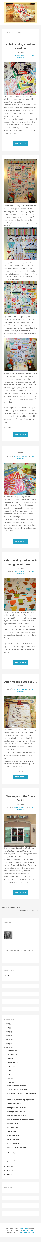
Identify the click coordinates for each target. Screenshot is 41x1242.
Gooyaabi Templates (26, 1237)
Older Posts (34, 915)
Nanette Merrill (20, 56)
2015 (7, 1032)
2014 (7, 1036)
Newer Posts (15, 912)
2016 (7, 1028)
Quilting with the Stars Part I (16, 1116)
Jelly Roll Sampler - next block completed (20, 1124)
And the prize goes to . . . (20, 684)
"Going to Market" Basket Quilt (17, 1094)
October (10, 1063)
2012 (7, 1044)
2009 (7, 1171)
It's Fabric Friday (12, 1132)
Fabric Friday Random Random (17, 1090)
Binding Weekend (13, 1144)
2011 (7, 1048)
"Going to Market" (22, 206)
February (10, 1161)
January (10, 1165)
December (11, 1055)
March (10, 1157)
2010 (7, 1052)
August (10, 1071)
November (11, 1059)
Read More (20, 145)
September (11, 1067)
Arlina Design (28, 1235)
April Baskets (11, 1136)
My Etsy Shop (8, 980)
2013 (7, 1040)
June (9, 1079)
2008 (7, 1175)
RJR (30, 394)
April (9, 1087)
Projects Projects (12, 1128)
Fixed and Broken (13, 1140)
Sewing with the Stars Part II (16, 1112)
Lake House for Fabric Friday (16, 1120)
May (9, 1083)
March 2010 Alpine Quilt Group (17, 1152)
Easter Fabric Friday (13, 1148)
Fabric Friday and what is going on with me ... (22, 1104)
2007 (7, 1179)
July (9, 1075)
